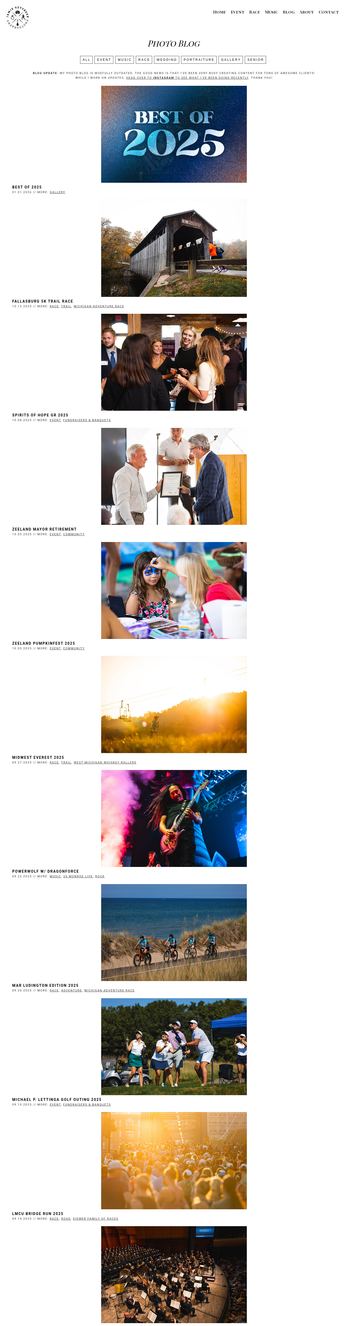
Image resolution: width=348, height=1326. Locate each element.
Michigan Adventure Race (264, 194)
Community (239, 310)
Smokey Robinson (46, 886)
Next (224, 1255)
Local (82, 1238)
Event (237, 12)
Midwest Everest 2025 (203, 422)
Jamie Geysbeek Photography (157, 1312)
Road (230, 659)
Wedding (167, 60)
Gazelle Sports (254, 890)
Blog (289, 12)
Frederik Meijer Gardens (100, 890)
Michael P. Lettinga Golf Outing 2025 (70, 654)
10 (214, 1255)
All (87, 60)
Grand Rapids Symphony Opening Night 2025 (77, 770)
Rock (113, 542)
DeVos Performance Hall (101, 774)
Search (174, 1260)
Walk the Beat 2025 (48, 1234)
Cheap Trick (191, 1118)
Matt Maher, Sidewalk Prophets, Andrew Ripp (232, 1234)
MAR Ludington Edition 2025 (210, 537)
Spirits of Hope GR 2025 (53, 306)
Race (254, 12)
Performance (241, 1007)
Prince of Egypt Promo (52, 1118)
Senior (95, 1007)
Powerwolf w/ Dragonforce (58, 537)
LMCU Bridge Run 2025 (202, 654)
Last (237, 1255)
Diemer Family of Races (260, 659)
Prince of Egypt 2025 (202, 1002)
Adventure (236, 542)
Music (271, 12)
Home (219, 12)
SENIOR (255, 60)
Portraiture (199, 60)
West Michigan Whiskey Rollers (270, 426)
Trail (231, 194)
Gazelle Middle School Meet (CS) (216, 886)
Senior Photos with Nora (55, 1002)
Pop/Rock (136, 890)
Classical (137, 774)
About (306, 12)
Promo (95, 1123)
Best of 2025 (40, 189)
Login (237, 1312)
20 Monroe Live (91, 542)
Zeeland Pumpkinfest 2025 (56, 422)
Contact (329, 12)
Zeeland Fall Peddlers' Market (214, 770)
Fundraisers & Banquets (100, 310)
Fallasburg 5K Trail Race (207, 189)
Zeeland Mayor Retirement (209, 306)
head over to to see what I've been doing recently (187, 78)
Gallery (231, 60)
